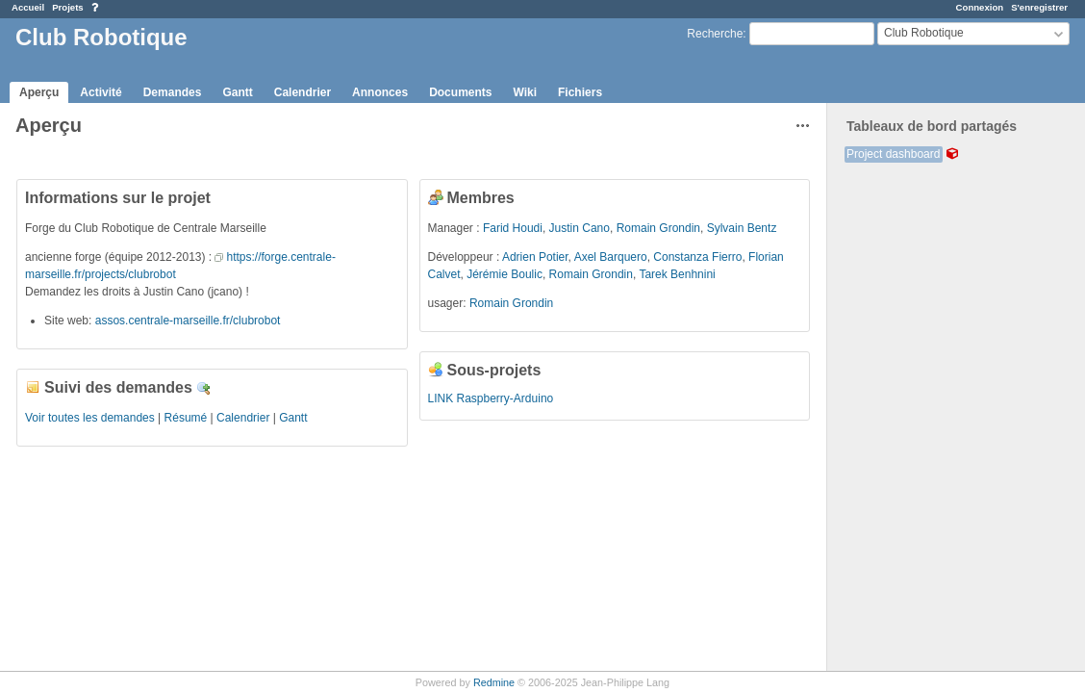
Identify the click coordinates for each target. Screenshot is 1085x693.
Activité (100, 92)
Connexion (980, 7)
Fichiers (580, 92)
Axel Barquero (610, 257)
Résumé (186, 417)
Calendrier (302, 92)
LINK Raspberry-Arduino (491, 398)
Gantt (237, 92)
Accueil (28, 7)
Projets (68, 7)
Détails (204, 389)
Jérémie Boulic (504, 274)
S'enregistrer (1039, 7)
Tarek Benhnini (677, 274)
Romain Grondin (658, 228)
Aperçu (39, 92)
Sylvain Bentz (742, 228)
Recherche (715, 33)
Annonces (380, 92)
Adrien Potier (535, 257)
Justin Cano (579, 228)
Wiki (525, 92)
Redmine (494, 682)
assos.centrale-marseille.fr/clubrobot (188, 320)
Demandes (172, 92)
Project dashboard (893, 154)
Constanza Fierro (697, 257)
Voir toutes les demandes (90, 417)
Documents (460, 92)
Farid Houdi (512, 228)
